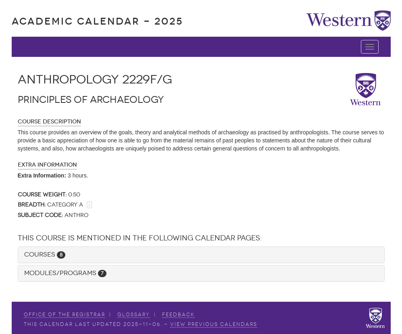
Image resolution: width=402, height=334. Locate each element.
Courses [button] (44, 254)
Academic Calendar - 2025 (97, 21)
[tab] (201, 255)
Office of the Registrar (64, 314)
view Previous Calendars (213, 324)
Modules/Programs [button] (65, 273)
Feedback (178, 314)
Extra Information (47, 164)
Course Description (49, 121)
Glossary (133, 314)
